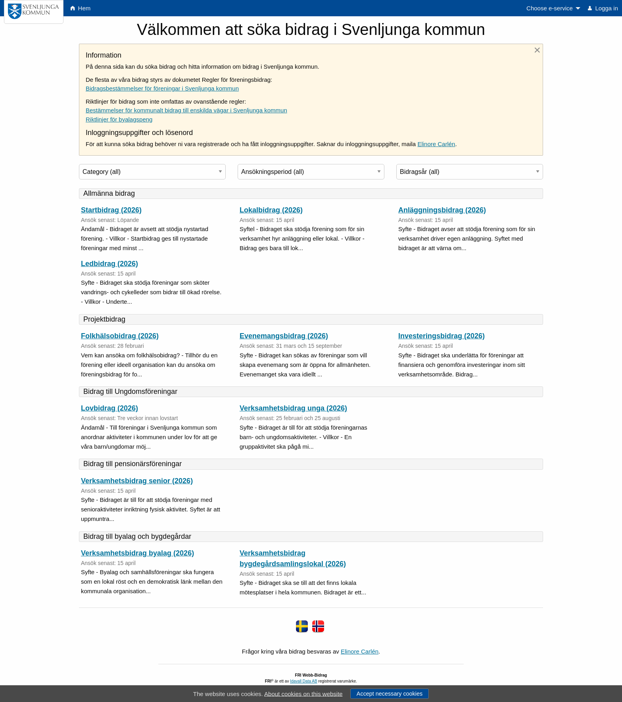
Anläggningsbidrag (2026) (442, 210)
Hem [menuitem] (80, 8)
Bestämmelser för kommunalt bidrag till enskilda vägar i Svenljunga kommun (186, 110)
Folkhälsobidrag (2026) (120, 336)
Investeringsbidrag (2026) (441, 336)
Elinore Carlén (436, 144)
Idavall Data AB (303, 681)
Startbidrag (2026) (111, 210)
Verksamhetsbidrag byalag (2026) (137, 553)
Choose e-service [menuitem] (549, 8)
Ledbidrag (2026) (109, 264)
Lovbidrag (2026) (109, 408)
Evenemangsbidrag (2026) (284, 336)
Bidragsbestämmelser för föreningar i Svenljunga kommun (162, 88)
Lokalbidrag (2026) (271, 210)
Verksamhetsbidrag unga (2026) (293, 408)
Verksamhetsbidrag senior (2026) (137, 481)
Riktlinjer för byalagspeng (119, 119)
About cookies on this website (303, 693)
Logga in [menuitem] (603, 8)
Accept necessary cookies (389, 693)
